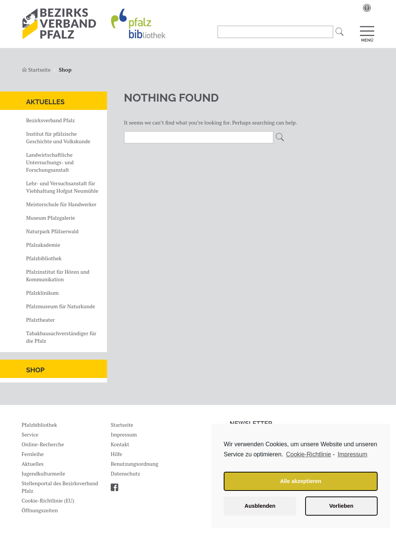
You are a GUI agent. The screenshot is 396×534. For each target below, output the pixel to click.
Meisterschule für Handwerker (61, 204)
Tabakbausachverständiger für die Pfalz (61, 337)
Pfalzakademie (43, 244)
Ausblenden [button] (260, 506)
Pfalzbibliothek (44, 258)
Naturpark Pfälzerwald (52, 231)
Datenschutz (125, 473)
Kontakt (120, 444)
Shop (35, 370)
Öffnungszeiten (39, 510)
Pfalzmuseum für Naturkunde (60, 306)
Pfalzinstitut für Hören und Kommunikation (58, 275)
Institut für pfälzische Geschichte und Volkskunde (58, 137)
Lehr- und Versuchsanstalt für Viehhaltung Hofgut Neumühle (62, 187)
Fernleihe (32, 454)
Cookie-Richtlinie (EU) (47, 500)
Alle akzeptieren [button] (300, 481)
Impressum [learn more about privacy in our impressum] (352, 454)
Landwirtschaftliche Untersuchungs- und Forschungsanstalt (50, 162)
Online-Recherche (42, 444)
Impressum (124, 434)
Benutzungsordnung (134, 463)
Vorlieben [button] (341, 506)
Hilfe (116, 454)
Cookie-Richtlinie (308, 454)
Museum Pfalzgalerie (50, 217)
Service (29, 434)
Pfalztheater (40, 319)
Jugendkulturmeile (43, 473)
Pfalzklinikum (42, 292)
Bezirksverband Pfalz (50, 120)
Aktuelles (45, 102)
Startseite (36, 69)
